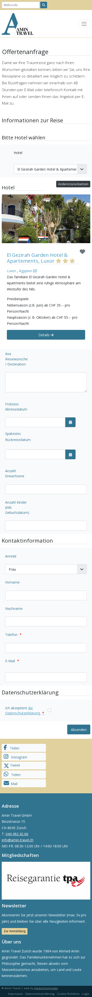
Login (85, 994)
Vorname (12, 582)
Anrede (10, 556)
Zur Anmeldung (15, 931)
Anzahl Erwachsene (14, 473)
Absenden (79, 729)
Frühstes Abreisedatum (16, 407)
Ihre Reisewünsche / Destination (16, 359)
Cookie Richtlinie (68, 994)
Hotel (18, 152)
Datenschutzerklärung (39, 994)
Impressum (15, 994)
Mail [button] (10, 783)
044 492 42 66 (17, 834)
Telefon (13, 634)
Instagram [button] (15, 756)
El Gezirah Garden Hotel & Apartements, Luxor (37, 257)
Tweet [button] (12, 765)
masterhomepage (46, 988)
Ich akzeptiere (24, 710)
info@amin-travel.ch (17, 840)
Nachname (14, 608)
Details (46, 335)
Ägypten (25, 270)
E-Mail (12, 661)
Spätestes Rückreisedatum (18, 436)
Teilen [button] (11, 747)
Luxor (11, 270)
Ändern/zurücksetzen (73, 184)
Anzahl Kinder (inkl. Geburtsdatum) (17, 507)
